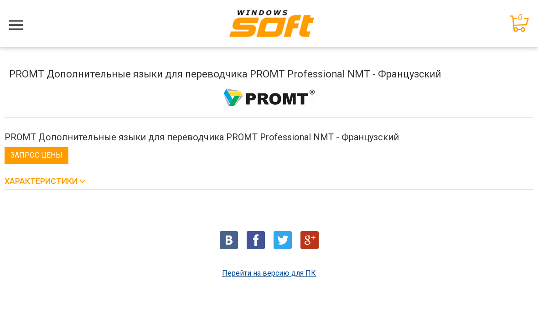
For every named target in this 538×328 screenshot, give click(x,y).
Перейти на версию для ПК (269, 273)
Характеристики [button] (42, 181)
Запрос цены (36, 155)
